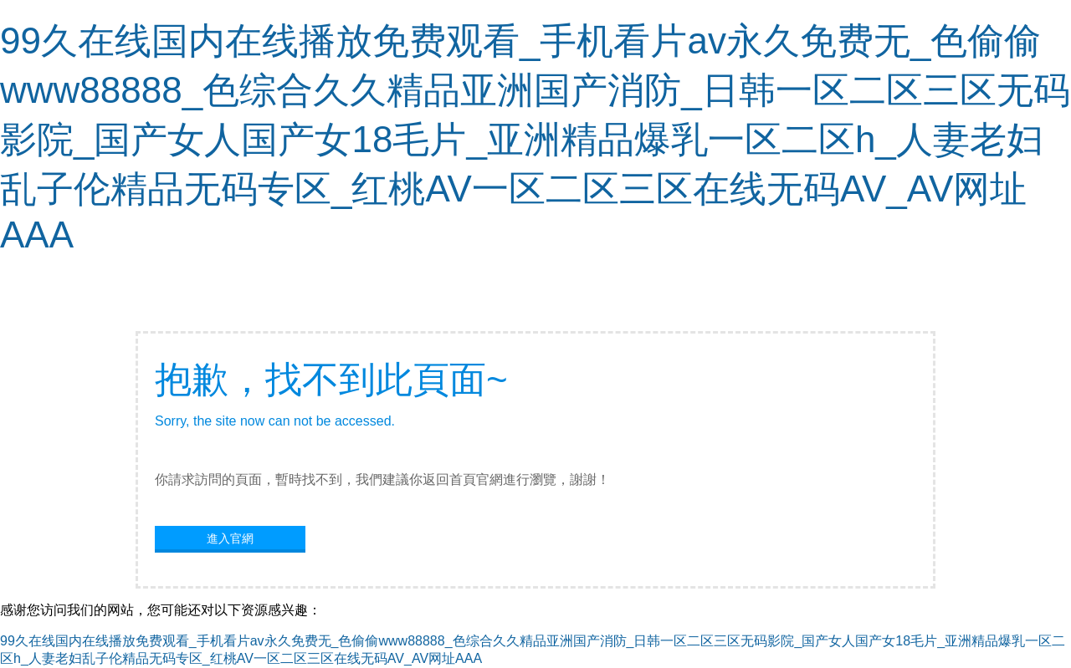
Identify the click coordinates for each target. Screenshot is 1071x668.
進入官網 (230, 538)
